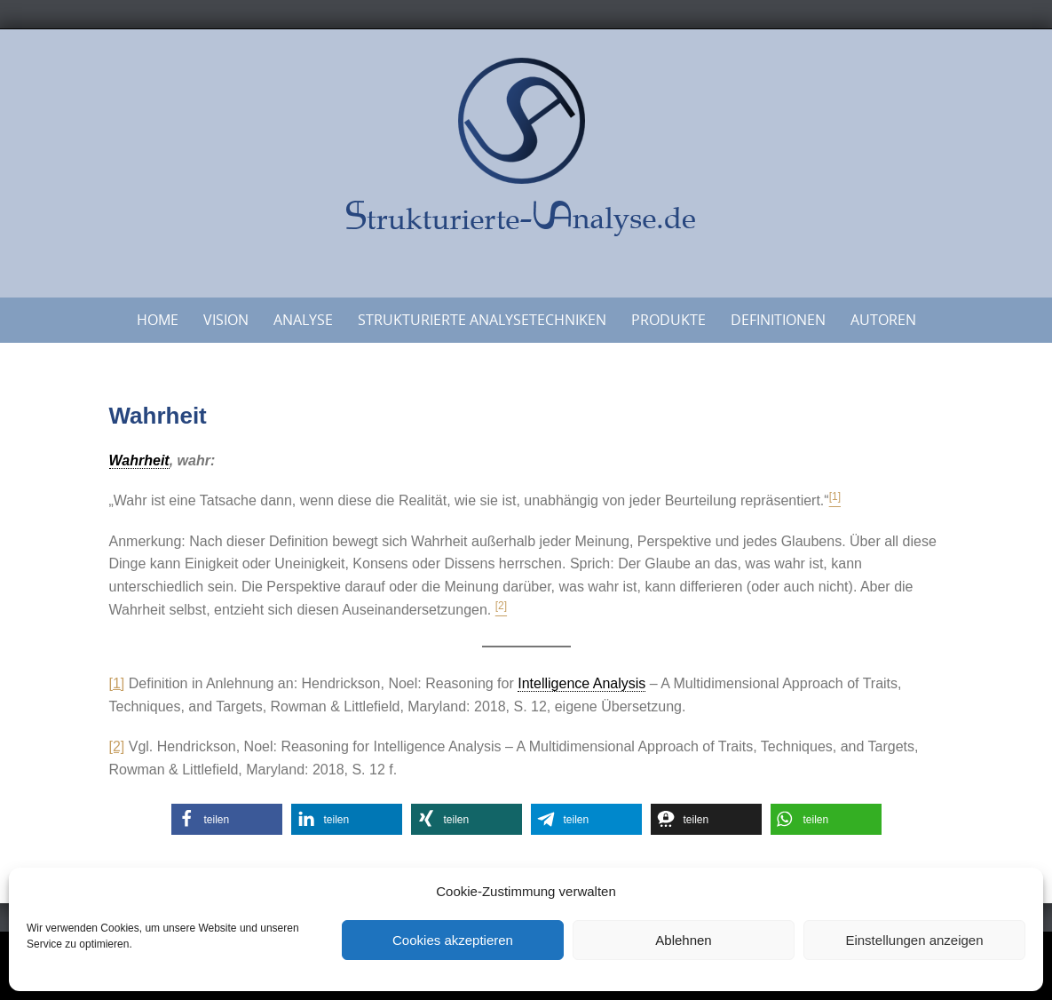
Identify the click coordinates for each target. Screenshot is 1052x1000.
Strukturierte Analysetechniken (482, 319)
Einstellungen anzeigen (914, 940)
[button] (226, 819)
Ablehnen (683, 940)
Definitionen (778, 319)
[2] (117, 746)
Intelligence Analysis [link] (581, 683)
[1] (117, 683)
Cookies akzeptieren (452, 940)
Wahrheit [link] (139, 460)
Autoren (883, 319)
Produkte (668, 319)
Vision (226, 319)
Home (157, 319)
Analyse (303, 319)
